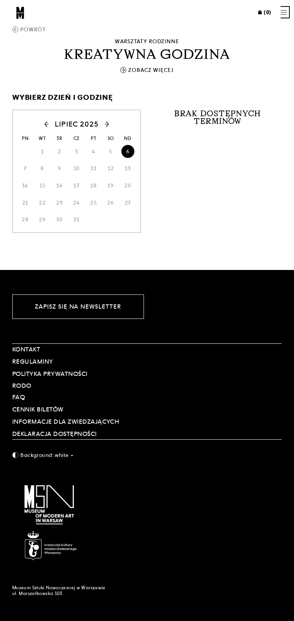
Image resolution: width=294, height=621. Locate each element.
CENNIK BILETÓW (38, 409)
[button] (34, 124)
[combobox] (147, 455)
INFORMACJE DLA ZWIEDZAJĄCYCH (65, 421)
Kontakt (26, 349)
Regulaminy (32, 361)
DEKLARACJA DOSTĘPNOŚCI (54, 433)
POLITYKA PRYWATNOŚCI (50, 373)
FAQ (18, 397)
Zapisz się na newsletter (78, 306)
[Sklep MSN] (20, 12)
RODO (21, 385)
